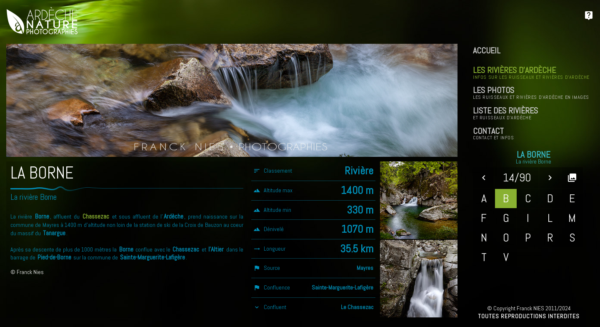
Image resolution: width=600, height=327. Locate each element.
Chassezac (95, 216)
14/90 (517, 177)
